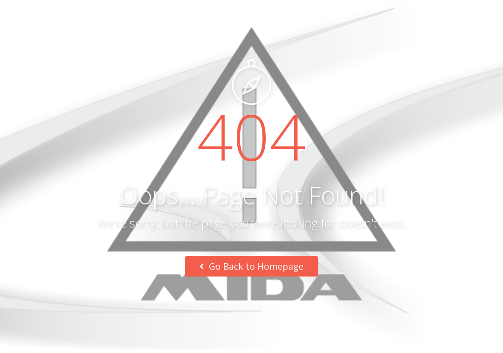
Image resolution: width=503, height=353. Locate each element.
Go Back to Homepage (251, 266)
